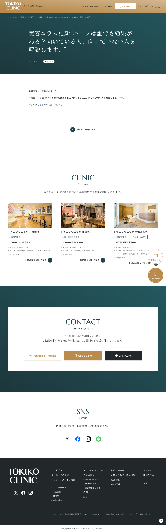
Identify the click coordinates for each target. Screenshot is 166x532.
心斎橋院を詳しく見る (36, 260)
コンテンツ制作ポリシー (93, 514)
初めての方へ (117, 470)
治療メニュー (89, 475)
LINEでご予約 (125, 355)
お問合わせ (155, 260)
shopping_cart (146, 6)
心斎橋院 (57, 492)
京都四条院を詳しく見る (141, 263)
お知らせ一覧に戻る (86, 129)
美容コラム (49, 61)
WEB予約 (115, 479)
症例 (85, 492)
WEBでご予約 (85, 355)
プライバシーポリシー (143, 514)
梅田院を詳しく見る (90, 260)
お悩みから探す (92, 479)
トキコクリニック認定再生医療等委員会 (66, 514)
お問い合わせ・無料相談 (45, 355)
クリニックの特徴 (60, 475)
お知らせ (147, 470)
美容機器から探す (92, 487)
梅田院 (56, 496)
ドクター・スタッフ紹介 (63, 479)
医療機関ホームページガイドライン (119, 514)
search (140, 6)
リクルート (148, 482)
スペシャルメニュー (98, 6)
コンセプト (83, 6)
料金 (110, 6)
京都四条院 (58, 500)
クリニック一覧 (59, 487)
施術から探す (91, 483)
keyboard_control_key (161, 521)
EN (152, 6)
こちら (40, 104)
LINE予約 (115, 484)
